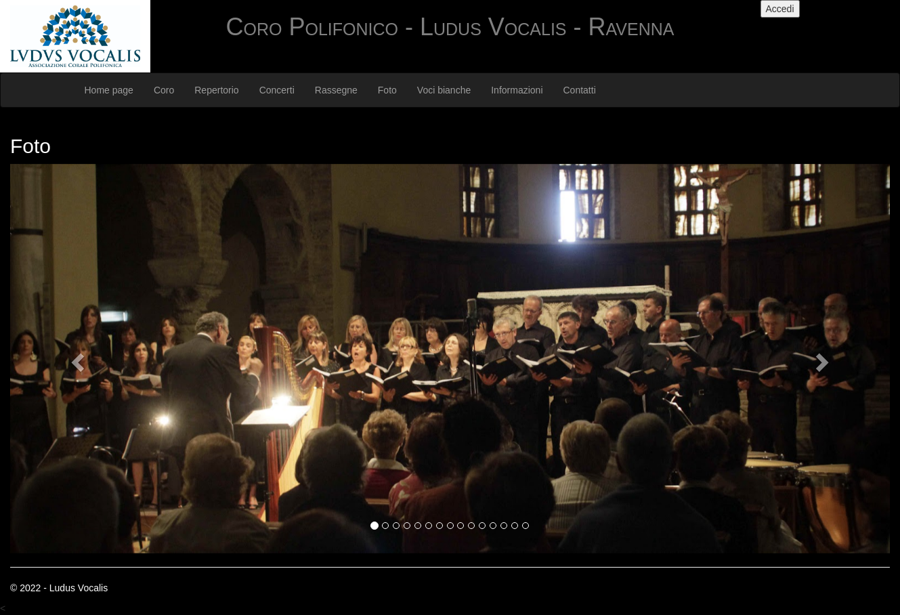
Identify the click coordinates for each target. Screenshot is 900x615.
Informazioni (516, 90)
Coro (164, 90)
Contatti (579, 90)
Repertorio (216, 90)
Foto (387, 90)
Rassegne (336, 90)
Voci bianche (444, 90)
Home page (109, 90)
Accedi (780, 8)
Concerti (277, 90)
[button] (76, 358)
